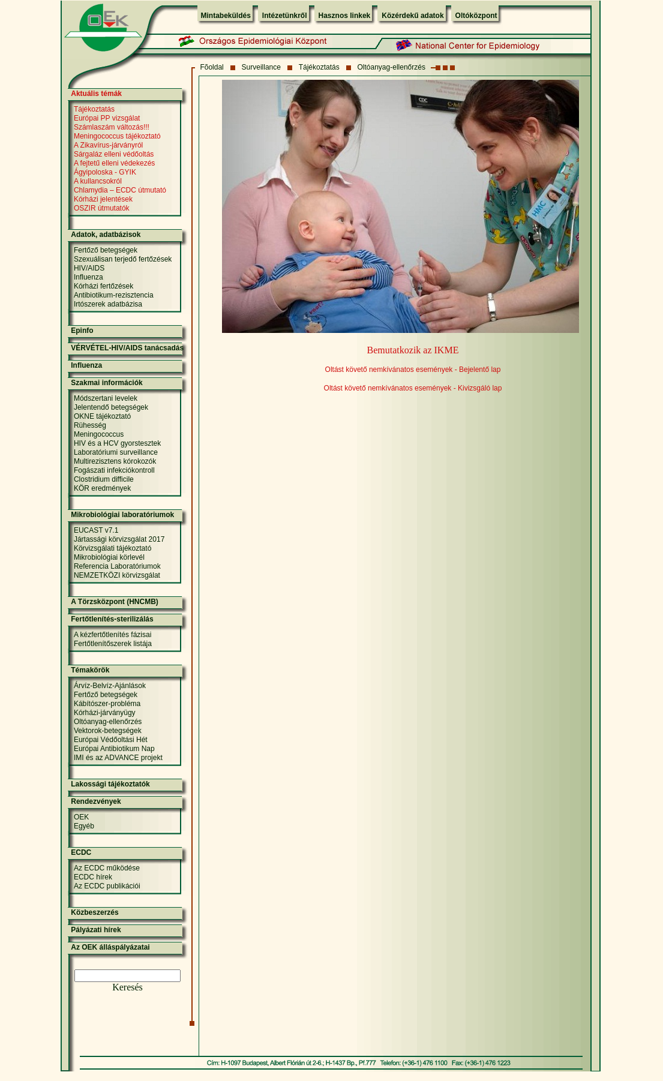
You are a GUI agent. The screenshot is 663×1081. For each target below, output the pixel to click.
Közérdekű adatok (412, 15)
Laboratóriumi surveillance (116, 452)
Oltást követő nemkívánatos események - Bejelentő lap (413, 369)
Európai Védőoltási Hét (111, 739)
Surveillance (261, 67)
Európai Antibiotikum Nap (114, 748)
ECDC (81, 852)
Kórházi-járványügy (105, 712)
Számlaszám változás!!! (111, 127)
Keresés (127, 987)
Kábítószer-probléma (107, 703)
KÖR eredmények (102, 488)
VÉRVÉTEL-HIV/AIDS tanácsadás (127, 348)
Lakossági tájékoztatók (110, 784)
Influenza (88, 277)
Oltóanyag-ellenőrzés (391, 67)
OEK (81, 817)
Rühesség (90, 425)
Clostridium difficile (104, 479)
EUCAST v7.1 (96, 530)
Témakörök (90, 670)
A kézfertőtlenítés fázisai (112, 634)
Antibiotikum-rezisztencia (114, 295)
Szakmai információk (106, 383)
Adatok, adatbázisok (105, 234)
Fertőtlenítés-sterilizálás (112, 619)
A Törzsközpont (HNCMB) (114, 601)
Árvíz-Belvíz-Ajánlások (110, 685)
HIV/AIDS (89, 268)
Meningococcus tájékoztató (117, 136)
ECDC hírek (93, 877)
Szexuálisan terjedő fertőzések (123, 259)
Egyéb (84, 826)
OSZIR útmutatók (102, 208)
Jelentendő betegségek (111, 407)
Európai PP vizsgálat (107, 118)
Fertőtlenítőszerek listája (113, 643)
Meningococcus (99, 434)
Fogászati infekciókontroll (114, 470)
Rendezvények (96, 801)
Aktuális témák (96, 93)
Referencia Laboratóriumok (117, 566)
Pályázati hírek (96, 930)
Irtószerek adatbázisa (108, 304)
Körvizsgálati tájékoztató (112, 548)
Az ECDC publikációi (107, 886)
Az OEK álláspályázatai (110, 947)
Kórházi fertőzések (103, 286)
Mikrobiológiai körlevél (109, 557)
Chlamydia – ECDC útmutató (120, 190)
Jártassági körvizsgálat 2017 (119, 539)
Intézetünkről (284, 15)
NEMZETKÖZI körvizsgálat (117, 575)
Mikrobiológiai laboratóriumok (122, 515)
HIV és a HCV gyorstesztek (117, 443)
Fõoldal (211, 67)
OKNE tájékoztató (102, 416)
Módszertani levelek (105, 398)
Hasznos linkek (345, 15)
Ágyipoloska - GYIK (105, 172)
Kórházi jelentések (103, 199)
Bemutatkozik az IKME (413, 350)
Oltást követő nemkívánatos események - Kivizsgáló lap (413, 388)
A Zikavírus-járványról (108, 145)
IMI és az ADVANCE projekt (118, 757)
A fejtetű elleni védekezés (114, 163)
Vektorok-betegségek (108, 730)
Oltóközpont (476, 15)
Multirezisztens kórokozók (115, 461)
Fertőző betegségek (105, 250)
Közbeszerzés (94, 912)
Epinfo (82, 330)
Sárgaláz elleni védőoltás (114, 154)
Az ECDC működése (107, 868)
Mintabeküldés (226, 15)
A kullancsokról (98, 181)
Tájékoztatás (319, 67)
